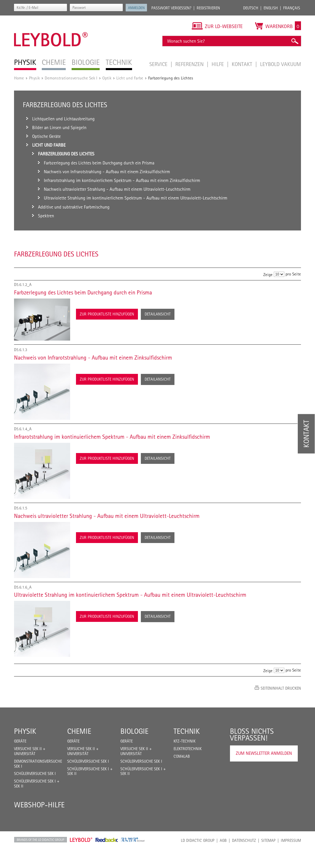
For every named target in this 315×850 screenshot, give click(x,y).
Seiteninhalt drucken (281, 688)
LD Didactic (40, 840)
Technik (187, 731)
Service (159, 64)
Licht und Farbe (129, 77)
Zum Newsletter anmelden (264, 753)
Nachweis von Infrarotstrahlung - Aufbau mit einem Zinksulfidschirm (93, 357)
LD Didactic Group (197, 840)
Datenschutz (244, 840)
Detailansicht (158, 314)
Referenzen (190, 64)
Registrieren (208, 8)
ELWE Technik (133, 840)
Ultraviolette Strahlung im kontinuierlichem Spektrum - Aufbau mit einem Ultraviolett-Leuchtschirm (130, 594)
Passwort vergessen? (171, 8)
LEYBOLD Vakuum (280, 64)
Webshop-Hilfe (39, 804)
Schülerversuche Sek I (35, 773)
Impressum (291, 840)
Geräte (20, 741)
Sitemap (268, 840)
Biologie (134, 731)
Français (291, 8)
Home (19, 77)
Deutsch (250, 8)
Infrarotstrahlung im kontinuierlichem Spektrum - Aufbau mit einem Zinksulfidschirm (112, 436)
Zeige (268, 274)
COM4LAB (182, 756)
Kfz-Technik (184, 741)
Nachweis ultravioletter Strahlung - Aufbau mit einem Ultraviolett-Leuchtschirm (107, 515)
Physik (34, 77)
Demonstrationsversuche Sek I (71, 77)
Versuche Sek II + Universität (29, 751)
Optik (106, 77)
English (271, 8)
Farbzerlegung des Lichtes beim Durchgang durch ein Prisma (83, 292)
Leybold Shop (81, 840)
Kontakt (243, 64)
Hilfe (218, 64)
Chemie (79, 731)
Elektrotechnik (188, 748)
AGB (223, 840)
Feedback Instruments (107, 840)
